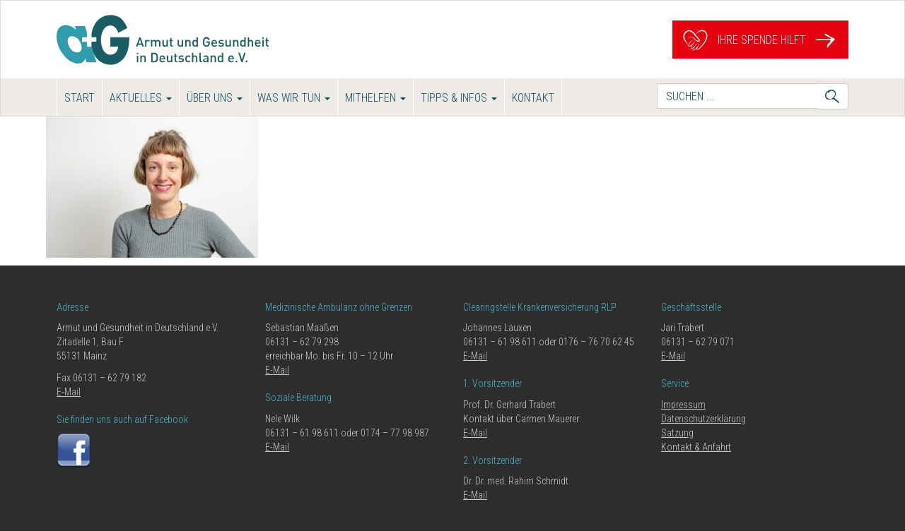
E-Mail (69, 392)
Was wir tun (293, 98)
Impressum (683, 404)
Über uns (215, 98)
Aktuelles (141, 98)
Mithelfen (375, 98)
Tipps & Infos (459, 98)
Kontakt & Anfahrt (696, 447)
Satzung (677, 432)
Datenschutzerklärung (703, 418)
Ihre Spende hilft (760, 40)
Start (79, 98)
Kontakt (533, 98)
